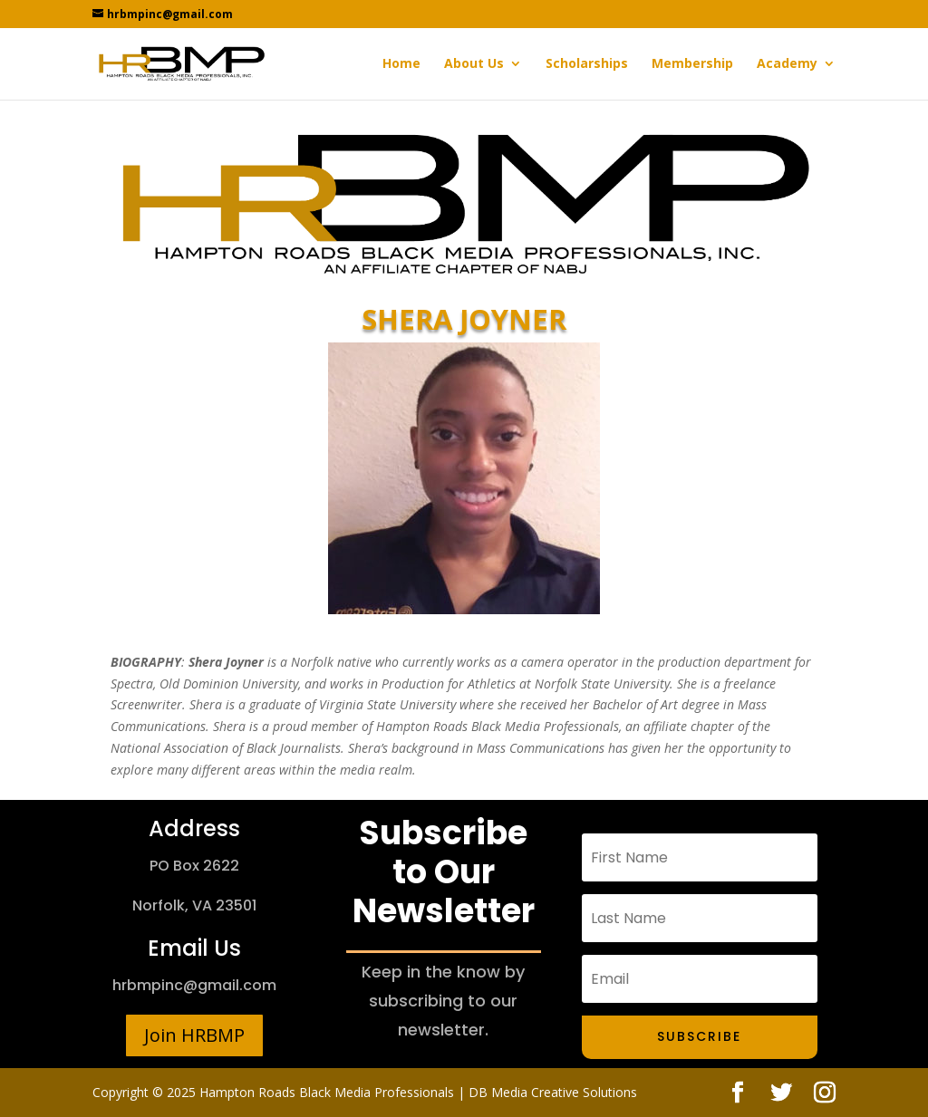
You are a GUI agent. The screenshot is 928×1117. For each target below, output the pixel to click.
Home (401, 64)
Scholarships (587, 64)
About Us (474, 64)
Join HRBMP (194, 1035)
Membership (692, 64)
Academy (787, 64)
